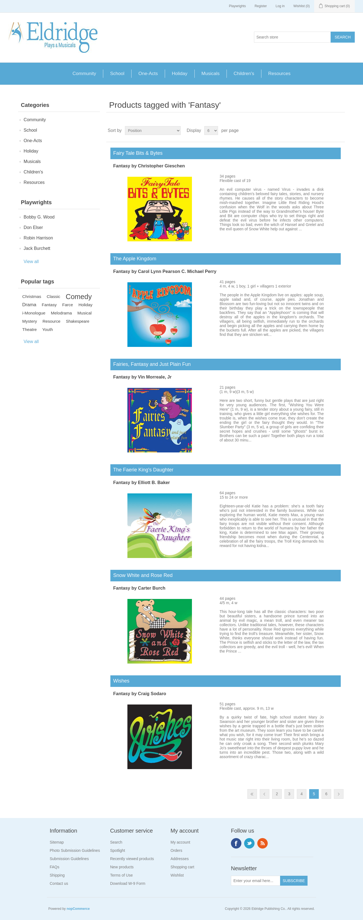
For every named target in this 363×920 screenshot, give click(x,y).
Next (339, 794)
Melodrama (61, 313)
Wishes (119, 681)
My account (180, 842)
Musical (84, 313)
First (252, 794)
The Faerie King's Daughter (141, 470)
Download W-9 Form (127, 883)
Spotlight (117, 850)
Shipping (57, 875)
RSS (262, 843)
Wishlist (177, 875)
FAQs (54, 867)
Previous (264, 794)
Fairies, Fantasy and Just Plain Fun (150, 364)
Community (84, 73)
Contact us (59, 883)
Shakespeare (77, 321)
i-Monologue (33, 313)
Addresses (180, 859)
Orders (176, 850)
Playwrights (237, 6)
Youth (47, 329)
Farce (67, 304)
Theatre (29, 329)
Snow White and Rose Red (141, 575)
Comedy (79, 296)
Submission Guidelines (69, 859)
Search (116, 842)
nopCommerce (78, 909)
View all (31, 261)
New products (122, 867)
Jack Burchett (37, 248)
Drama (29, 304)
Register (261, 6)
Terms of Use (121, 875)
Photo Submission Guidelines (75, 850)
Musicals (211, 73)
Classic (53, 296)
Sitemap (57, 842)
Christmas (31, 296)
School (117, 73)
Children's (244, 73)
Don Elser (33, 227)
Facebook (236, 843)
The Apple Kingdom (133, 258)
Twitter (249, 843)
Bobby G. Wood (39, 217)
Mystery (29, 321)
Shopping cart (182, 867)
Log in (280, 6)
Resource (51, 321)
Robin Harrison (38, 238)
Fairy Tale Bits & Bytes (136, 153)
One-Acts (148, 73)
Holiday (180, 73)
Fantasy (49, 304)
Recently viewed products (132, 859)
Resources (279, 73)
